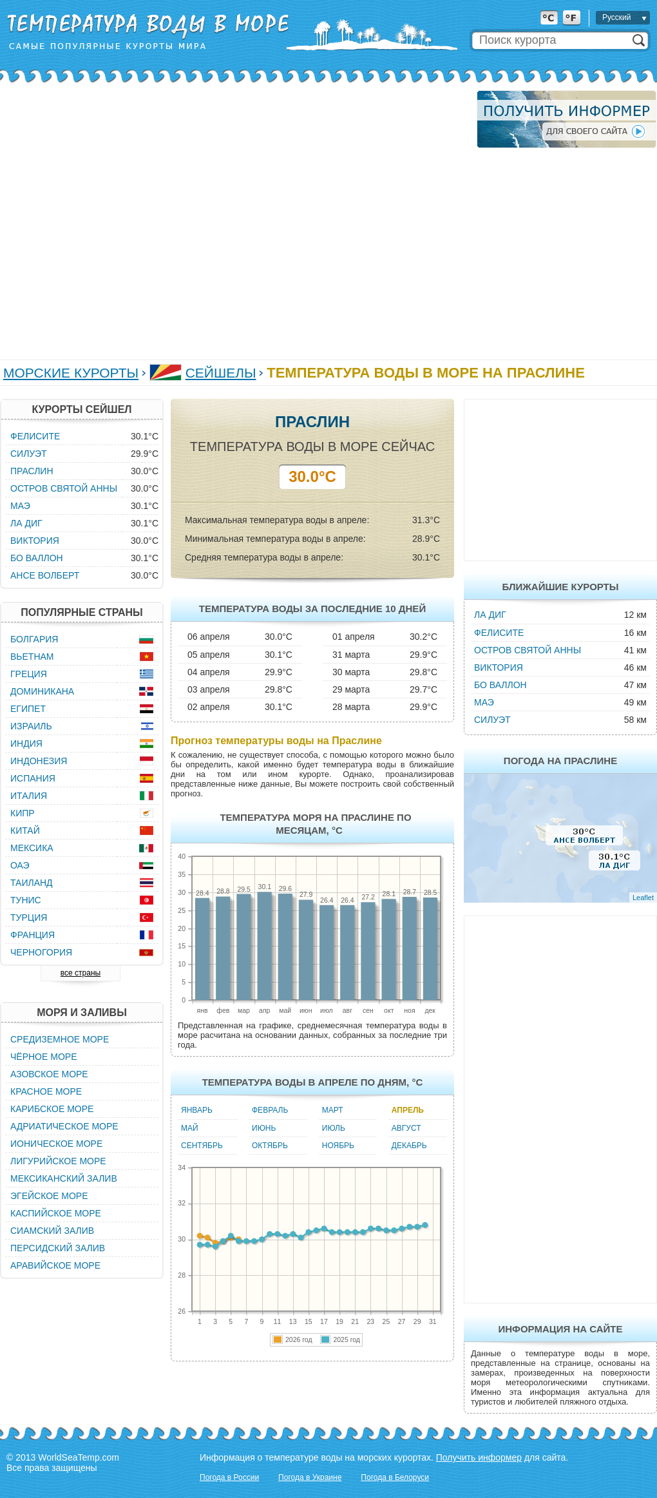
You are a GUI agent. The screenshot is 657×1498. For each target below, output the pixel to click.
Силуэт (492, 720)
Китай (25, 830)
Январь (197, 1110)
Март (332, 1110)
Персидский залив (57, 1248)
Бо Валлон (500, 685)
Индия (26, 743)
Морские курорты (70, 372)
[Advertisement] (128, 218)
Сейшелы (221, 372)
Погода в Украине (309, 1477)
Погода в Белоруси (395, 1477)
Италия (28, 796)
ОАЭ (20, 865)
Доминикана (42, 691)
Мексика (31, 848)
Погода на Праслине (560, 760)
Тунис (25, 900)
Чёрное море (43, 1056)
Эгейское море (49, 1196)
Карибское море (51, 1109)
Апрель (408, 1110)
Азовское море (49, 1074)
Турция (28, 917)
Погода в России (229, 1477)
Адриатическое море (64, 1126)
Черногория (41, 952)
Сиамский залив (52, 1230)
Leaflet (643, 897)
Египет (28, 709)
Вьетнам (32, 656)
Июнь (264, 1128)
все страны (80, 972)
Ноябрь (338, 1145)
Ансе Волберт (44, 575)
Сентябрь (202, 1145)
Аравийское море (55, 1265)
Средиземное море (59, 1039)
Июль (333, 1128)
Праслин (31, 471)
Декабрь (409, 1145)
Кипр (22, 813)
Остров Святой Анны (527, 650)
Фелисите (499, 633)
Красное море (46, 1091)
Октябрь (270, 1145)
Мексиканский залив (63, 1178)
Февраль (270, 1110)
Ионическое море (56, 1143)
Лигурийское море (58, 1161)
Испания (32, 778)
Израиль (31, 726)
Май (189, 1128)
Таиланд (31, 883)
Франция (32, 935)
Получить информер (479, 1457)
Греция (28, 674)
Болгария (34, 639)
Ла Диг (490, 615)
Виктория (498, 667)
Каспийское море (55, 1213)
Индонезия (38, 761)
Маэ (484, 702)
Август (406, 1128)
